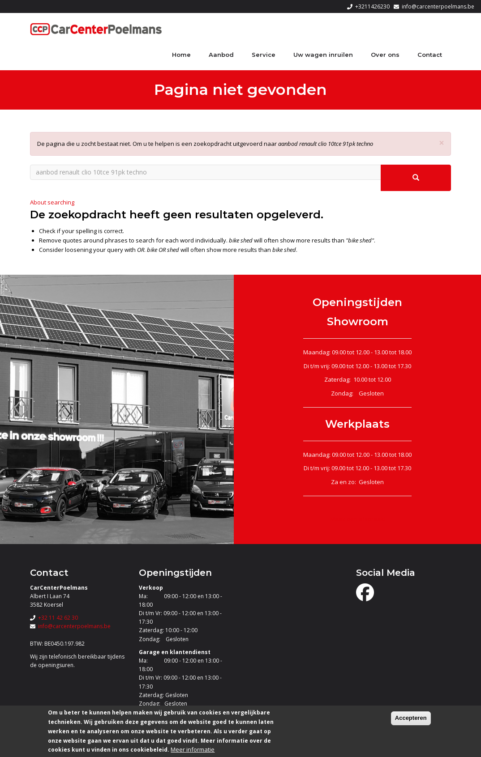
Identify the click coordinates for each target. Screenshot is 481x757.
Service (263, 54)
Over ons (385, 54)
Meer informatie (193, 749)
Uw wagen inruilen (323, 54)
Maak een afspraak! (357, 519)
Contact (429, 54)
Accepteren (411, 717)
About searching (52, 202)
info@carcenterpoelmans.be (438, 6)
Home (181, 54)
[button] (441, 143)
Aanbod (221, 54)
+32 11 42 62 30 (58, 617)
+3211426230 (372, 6)
